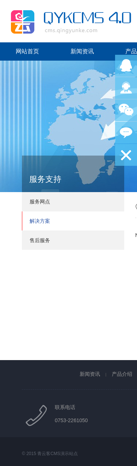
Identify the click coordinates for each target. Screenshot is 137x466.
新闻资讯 (82, 51)
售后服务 (40, 240)
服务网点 (40, 202)
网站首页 (27, 51)
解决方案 (40, 221)
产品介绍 (122, 374)
